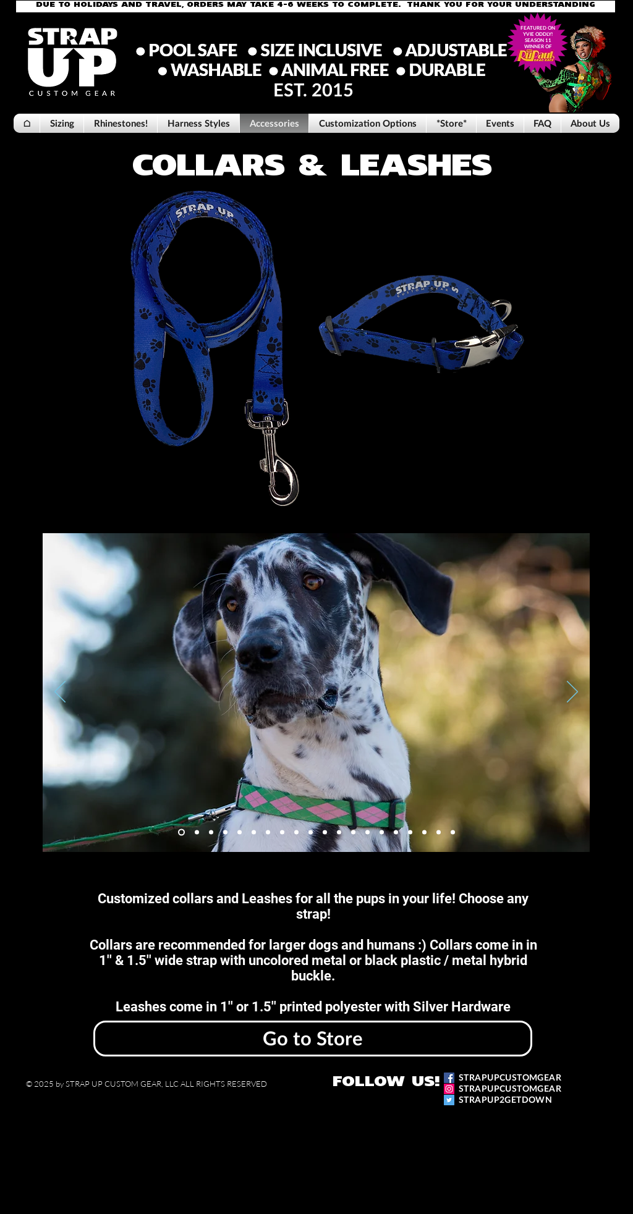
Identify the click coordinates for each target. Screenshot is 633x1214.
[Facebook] (449, 1078)
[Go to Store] (312, 1038)
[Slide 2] (197, 832)
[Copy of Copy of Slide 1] (296, 832)
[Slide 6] (254, 832)
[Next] (572, 692)
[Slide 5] (239, 832)
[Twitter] (449, 1100)
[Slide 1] (181, 831)
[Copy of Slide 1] (282, 832)
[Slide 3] (211, 832)
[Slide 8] (268, 832)
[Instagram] (449, 1089)
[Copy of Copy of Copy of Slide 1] (325, 832)
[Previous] (60, 692)
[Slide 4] (225, 832)
